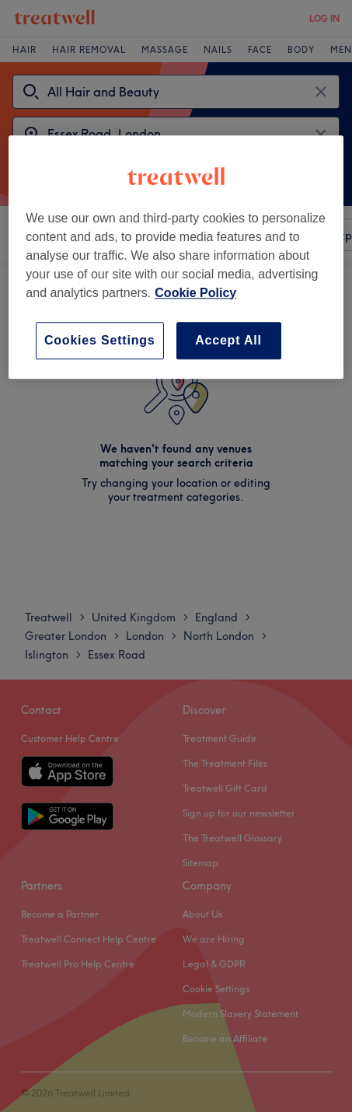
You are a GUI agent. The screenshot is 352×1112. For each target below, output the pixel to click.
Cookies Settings (99, 340)
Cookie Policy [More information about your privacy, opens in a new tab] (195, 292)
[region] (176, 257)
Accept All (228, 340)
